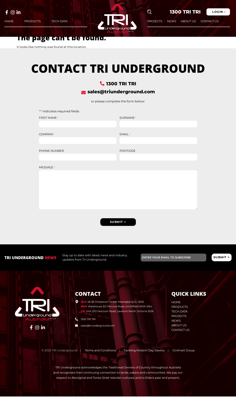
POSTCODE (128, 156)
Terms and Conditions (100, 356)
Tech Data (59, 21)
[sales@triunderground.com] (83, 97)
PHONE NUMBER (51, 156)
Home (9, 21)
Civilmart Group (184, 356)
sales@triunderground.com (121, 96)
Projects (154, 21)
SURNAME (128, 122)
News (171, 21)
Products (32, 21)
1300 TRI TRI (185, 12)
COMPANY (46, 139)
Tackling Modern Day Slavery (144, 356)
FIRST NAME (48, 122)
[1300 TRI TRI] (102, 88)
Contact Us (210, 21)
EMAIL (125, 139)
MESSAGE (47, 172)
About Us (188, 21)
